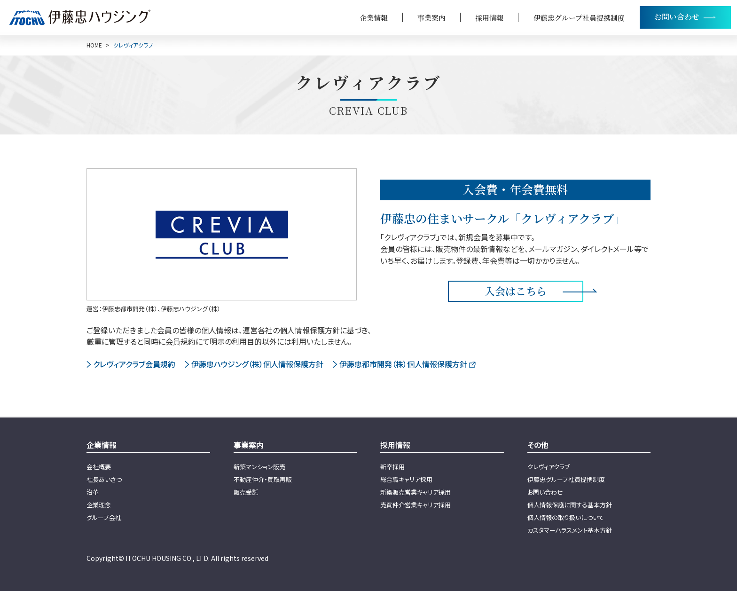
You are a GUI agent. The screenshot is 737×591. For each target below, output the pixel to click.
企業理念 (98, 504)
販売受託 (246, 492)
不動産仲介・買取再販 (263, 479)
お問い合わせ (545, 492)
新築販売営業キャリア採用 (415, 492)
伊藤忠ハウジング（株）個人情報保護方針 (257, 364)
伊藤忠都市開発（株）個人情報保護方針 (403, 364)
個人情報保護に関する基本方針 (569, 504)
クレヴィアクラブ (548, 466)
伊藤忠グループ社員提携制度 (579, 18)
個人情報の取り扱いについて (565, 517)
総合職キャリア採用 (406, 479)
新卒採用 (392, 466)
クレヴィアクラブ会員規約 (134, 364)
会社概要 (98, 466)
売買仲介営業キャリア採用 (415, 504)
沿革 (92, 492)
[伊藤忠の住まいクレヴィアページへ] (221, 234)
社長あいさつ (104, 479)
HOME (94, 45)
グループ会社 (103, 517)
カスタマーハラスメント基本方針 (569, 530)
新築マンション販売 (259, 466)
